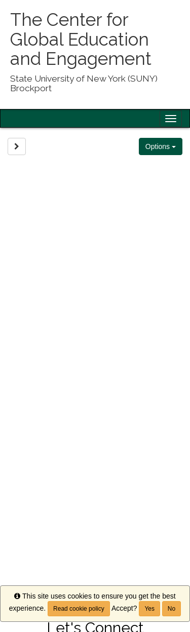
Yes (149, 608)
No (171, 608)
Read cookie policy (78, 608)
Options (160, 146)
